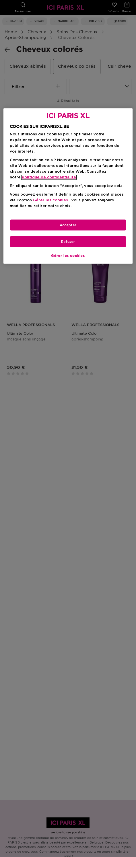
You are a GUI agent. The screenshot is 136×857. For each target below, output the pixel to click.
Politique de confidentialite (49, 177)
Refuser (68, 242)
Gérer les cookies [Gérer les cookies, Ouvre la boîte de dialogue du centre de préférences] (68, 256)
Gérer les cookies (50, 200)
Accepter (68, 225)
